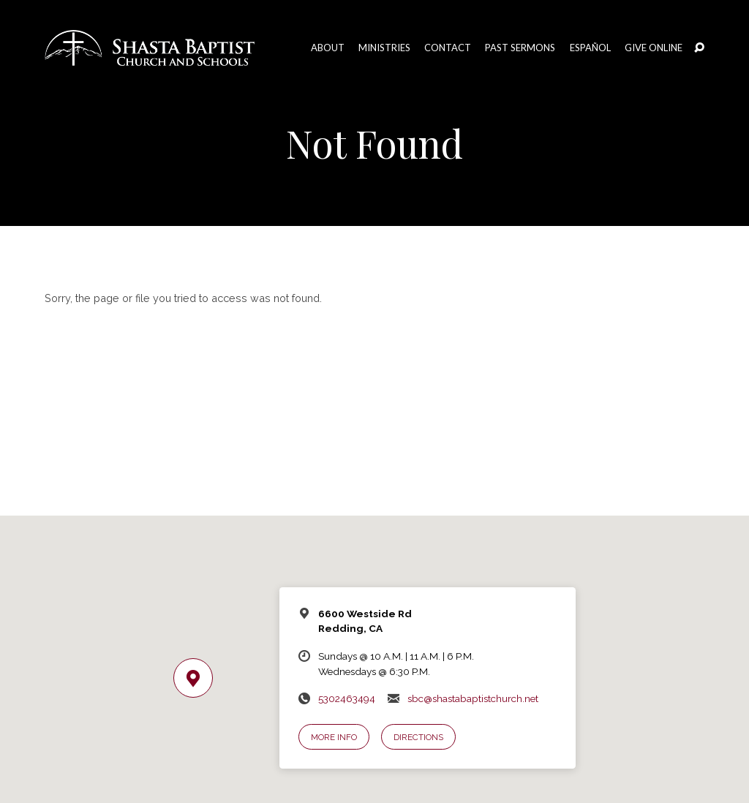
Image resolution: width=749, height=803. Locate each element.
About (328, 48)
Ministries (384, 48)
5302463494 (346, 698)
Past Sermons (520, 48)
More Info (334, 737)
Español (590, 48)
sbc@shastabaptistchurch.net (472, 698)
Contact (447, 48)
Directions (418, 737)
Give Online (653, 48)
